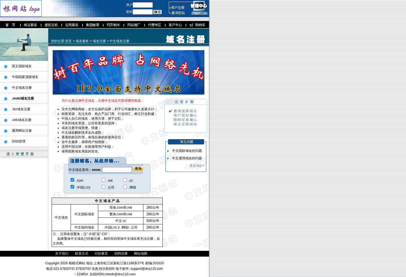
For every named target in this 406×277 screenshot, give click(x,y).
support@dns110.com (146, 269)
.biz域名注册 (21, 109)
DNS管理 (18, 141)
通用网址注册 (22, 131)
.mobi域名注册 (23, 98)
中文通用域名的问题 (187, 158)
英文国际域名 (22, 66)
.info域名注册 (21, 120)
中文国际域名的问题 (187, 151)
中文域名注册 (22, 88)
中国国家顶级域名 (25, 77)
